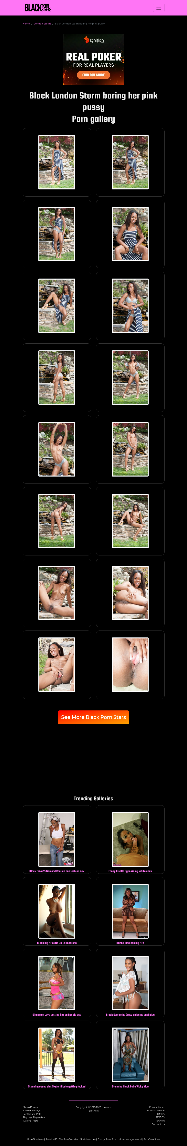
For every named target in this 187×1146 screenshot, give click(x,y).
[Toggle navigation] (159, 8)
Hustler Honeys (31, 1110)
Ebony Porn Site (106, 1139)
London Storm (42, 23)
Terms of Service (155, 1110)
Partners (160, 1120)
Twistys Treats (30, 1120)
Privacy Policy (157, 1107)
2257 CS (160, 1117)
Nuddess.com (88, 1139)
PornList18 (51, 1139)
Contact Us (158, 1124)
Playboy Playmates (34, 1117)
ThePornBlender (68, 1139)
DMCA (161, 1114)
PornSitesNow (35, 1139)
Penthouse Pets (32, 1114)
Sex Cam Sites (152, 1139)
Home (26, 23)
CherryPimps (30, 1107)
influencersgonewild (130, 1139)
